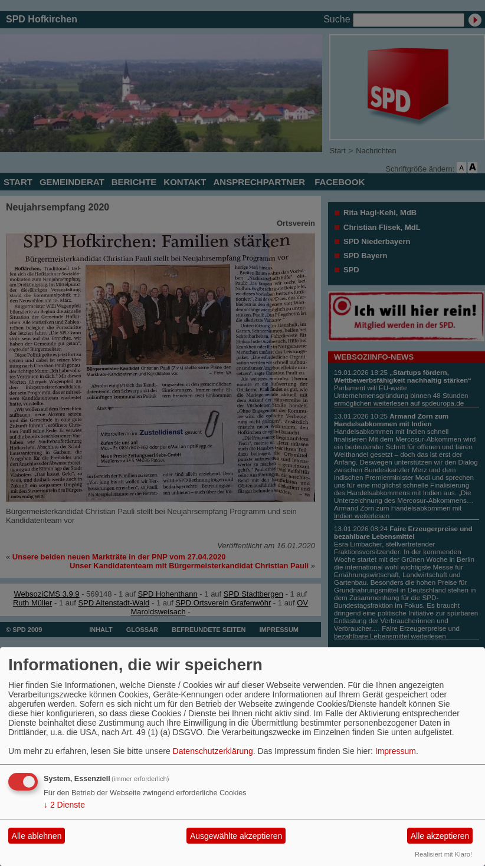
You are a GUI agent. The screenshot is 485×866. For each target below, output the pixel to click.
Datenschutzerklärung (213, 751)
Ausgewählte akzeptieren (236, 836)
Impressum (395, 751)
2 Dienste (64, 804)
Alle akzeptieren (440, 836)
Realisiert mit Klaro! (443, 854)
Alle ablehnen (37, 836)
